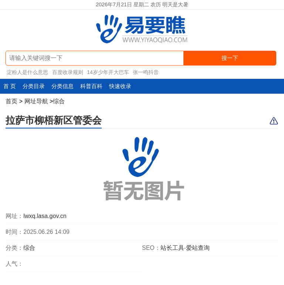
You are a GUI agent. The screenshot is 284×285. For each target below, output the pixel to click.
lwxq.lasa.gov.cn (44, 216)
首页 (11, 101)
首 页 (9, 86)
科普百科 (91, 86)
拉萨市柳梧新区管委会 (54, 120)
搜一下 (230, 58)
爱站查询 (198, 248)
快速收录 (120, 86)
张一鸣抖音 (146, 72)
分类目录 (34, 86)
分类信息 (62, 86)
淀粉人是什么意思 (27, 72)
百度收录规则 (67, 72)
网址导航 (36, 101)
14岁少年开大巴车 (108, 72)
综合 (59, 101)
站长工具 (172, 248)
